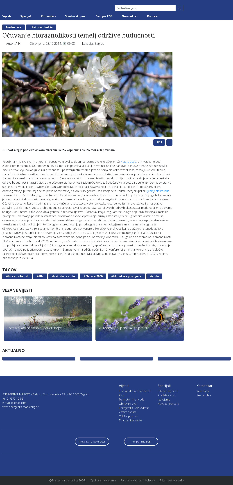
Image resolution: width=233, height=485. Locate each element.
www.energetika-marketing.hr (20, 407)
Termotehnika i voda (131, 399)
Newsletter (130, 16)
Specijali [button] (26, 16)
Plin (121, 395)
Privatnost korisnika (172, 480)
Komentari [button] (48, 16)
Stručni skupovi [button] (75, 16)
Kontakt (153, 16)
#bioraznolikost (17, 276)
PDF (159, 142)
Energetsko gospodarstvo (135, 391)
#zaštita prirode (63, 276)
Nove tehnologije (168, 403)
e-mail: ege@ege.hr (14, 403)
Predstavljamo (167, 395)
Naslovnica (13, 27)
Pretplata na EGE (141, 441)
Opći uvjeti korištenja (103, 480)
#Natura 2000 (93, 276)
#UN (40, 276)
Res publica (204, 395)
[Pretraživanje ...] (145, 8)
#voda (154, 276)
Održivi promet (128, 416)
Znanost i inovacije (130, 420)
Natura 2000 (128, 161)
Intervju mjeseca (168, 391)
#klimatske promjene (126, 276)
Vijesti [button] (6, 16)
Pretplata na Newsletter (92, 441)
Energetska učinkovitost (134, 408)
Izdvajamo (164, 399)
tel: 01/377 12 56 (12, 398)
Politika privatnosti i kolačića (137, 480)
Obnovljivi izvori (128, 403)
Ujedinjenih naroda (157, 191)
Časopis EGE (104, 16)
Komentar (203, 391)
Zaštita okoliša (42, 27)
